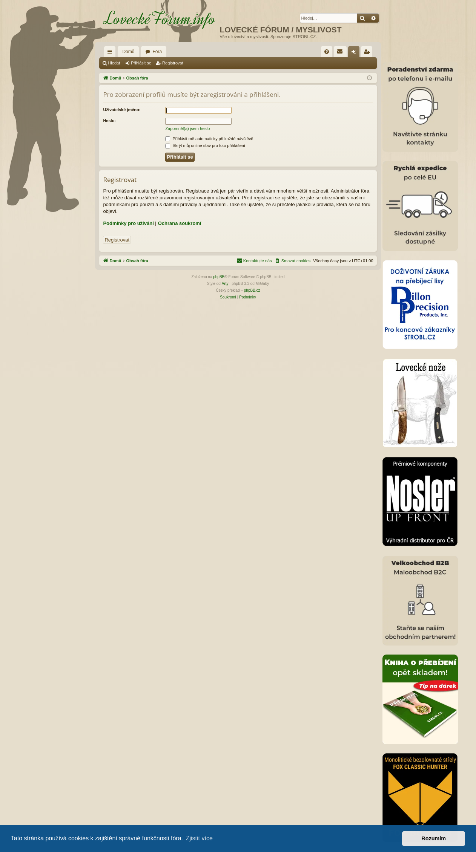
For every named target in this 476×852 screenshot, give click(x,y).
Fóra (157, 51)
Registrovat (172, 63)
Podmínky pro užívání (128, 223)
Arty (225, 283)
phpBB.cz (252, 290)
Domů (128, 51)
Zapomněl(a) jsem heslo (187, 128)
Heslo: (109, 120)
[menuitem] (326, 51)
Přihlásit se (141, 63)
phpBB (218, 277)
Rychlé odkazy (111, 53)
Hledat (114, 63)
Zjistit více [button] (199, 838)
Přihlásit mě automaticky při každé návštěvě (209, 138)
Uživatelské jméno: (121, 109)
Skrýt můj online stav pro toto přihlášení (205, 145)
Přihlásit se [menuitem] (355, 53)
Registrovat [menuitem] (368, 53)
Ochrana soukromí (179, 223)
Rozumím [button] (433, 838)
